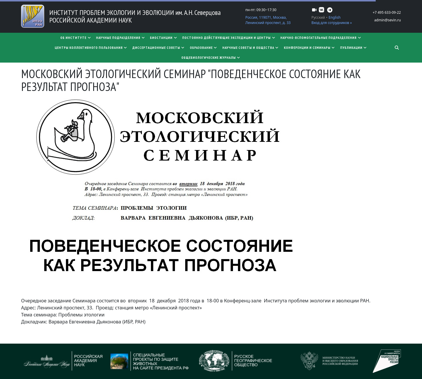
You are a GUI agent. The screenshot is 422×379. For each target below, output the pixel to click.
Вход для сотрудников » (332, 22)
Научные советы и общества (250, 47)
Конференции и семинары (310, 47)
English (335, 17)
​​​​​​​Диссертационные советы (158, 47)
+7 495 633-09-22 (387, 12)
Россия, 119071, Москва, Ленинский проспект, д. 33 (267, 20)
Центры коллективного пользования (91, 47)
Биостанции (164, 37)
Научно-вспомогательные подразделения (321, 37)
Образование (204, 47)
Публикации (353, 47)
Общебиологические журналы (211, 57)
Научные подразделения (120, 37)
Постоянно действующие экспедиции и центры (229, 37)
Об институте (75, 37)
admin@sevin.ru (387, 20)
